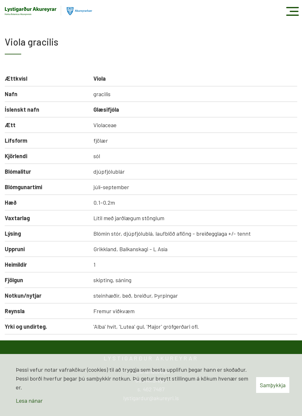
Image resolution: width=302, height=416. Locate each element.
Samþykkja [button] (273, 385)
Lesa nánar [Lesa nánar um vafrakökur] (29, 400)
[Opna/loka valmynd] (292, 11)
